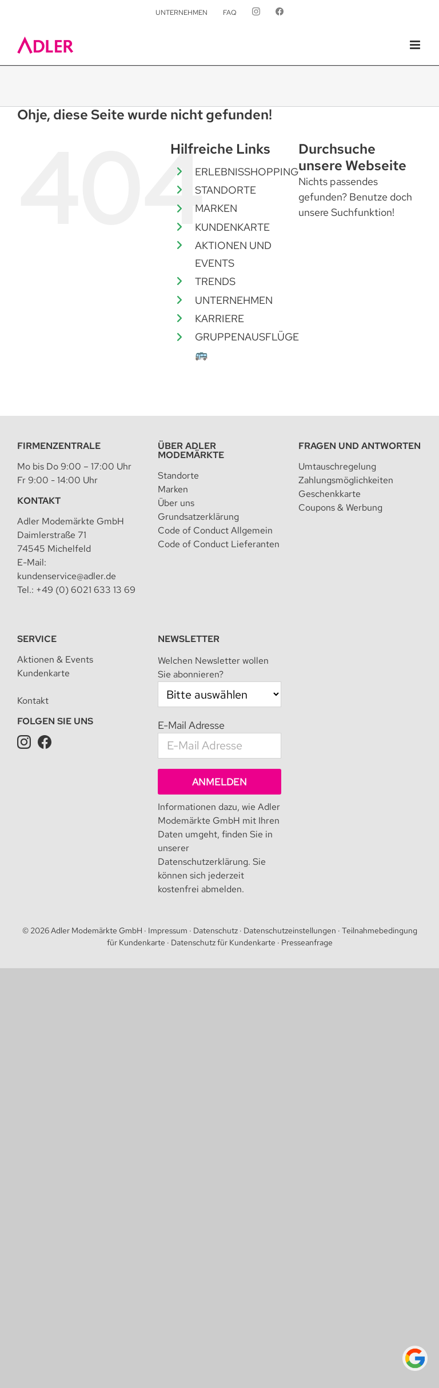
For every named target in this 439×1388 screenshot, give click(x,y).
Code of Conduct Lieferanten (219, 544)
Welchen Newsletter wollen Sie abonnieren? (213, 667)
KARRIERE (219, 318)
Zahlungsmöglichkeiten (345, 480)
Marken (173, 489)
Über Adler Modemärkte (191, 450)
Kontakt (39, 501)
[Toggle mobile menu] (416, 45)
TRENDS (215, 281)
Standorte (178, 476)
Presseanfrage (307, 942)
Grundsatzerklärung (198, 517)
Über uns (176, 503)
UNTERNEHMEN (234, 300)
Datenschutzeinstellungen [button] (290, 930)
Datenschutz (215, 930)
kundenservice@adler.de (66, 576)
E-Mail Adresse (191, 725)
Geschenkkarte (329, 494)
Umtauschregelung (337, 466)
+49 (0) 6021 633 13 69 (85, 590)
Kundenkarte (43, 673)
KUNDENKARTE (232, 227)
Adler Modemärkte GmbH (96, 930)
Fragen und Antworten (359, 446)
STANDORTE (225, 189)
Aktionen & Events (55, 659)
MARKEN (216, 208)
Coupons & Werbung (340, 508)
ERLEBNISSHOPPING (246, 171)
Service (37, 639)
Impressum (167, 930)
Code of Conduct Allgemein (215, 530)
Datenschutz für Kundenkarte (223, 942)
